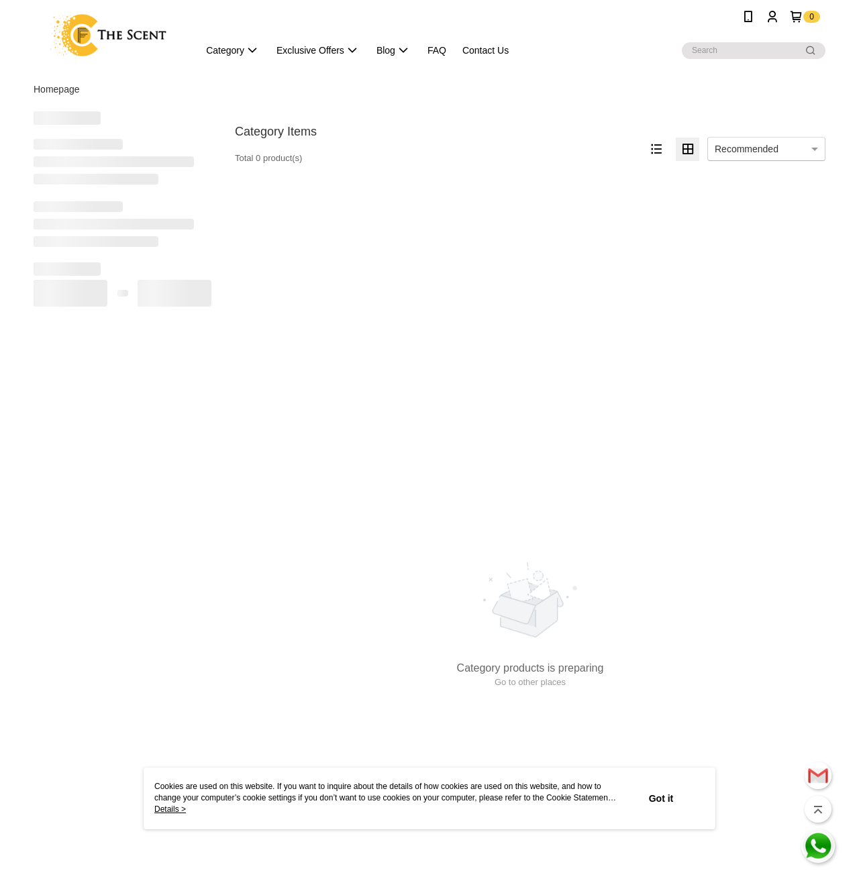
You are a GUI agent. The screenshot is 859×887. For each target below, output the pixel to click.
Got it (661, 798)
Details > (170, 809)
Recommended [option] (746, 149)
